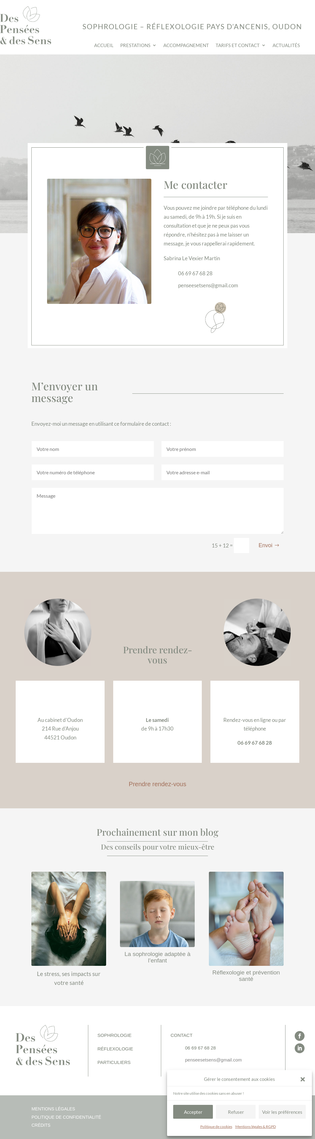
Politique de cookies (216, 1126)
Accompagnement (186, 45)
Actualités (286, 45)
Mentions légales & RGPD (255, 1126)
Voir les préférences (282, 1112)
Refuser (236, 1112)
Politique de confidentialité (66, 1117)
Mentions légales (53, 1108)
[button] (303, 1079)
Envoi (266, 545)
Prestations (135, 45)
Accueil (104, 45)
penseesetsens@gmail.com (213, 1059)
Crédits (40, 1125)
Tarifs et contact (238, 45)
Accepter (193, 1112)
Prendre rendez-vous (157, 784)
